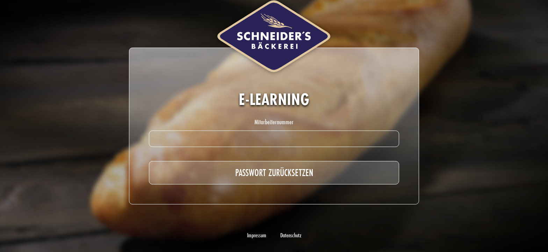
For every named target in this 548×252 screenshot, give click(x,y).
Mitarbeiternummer (274, 121)
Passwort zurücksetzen (274, 172)
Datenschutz (290, 235)
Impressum (256, 235)
